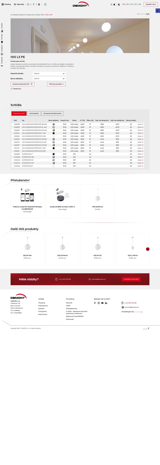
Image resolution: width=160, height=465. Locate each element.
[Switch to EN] (127, 4)
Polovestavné (43, 312)
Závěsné (41, 314)
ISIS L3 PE (49, 15)
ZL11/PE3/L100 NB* (28, 163)
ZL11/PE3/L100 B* (27, 172)
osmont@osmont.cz (98, 285)
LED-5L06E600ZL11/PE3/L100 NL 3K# (34, 148)
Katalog (15, 15)
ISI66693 (17, 133)
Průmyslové (42, 317)
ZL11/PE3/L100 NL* (28, 166)
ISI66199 (17, 145)
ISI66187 (16, 151)
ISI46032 (17, 169)
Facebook (2, 62)
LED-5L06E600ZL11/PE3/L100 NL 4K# (34, 133)
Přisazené (41, 309)
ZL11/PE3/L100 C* (27, 160)
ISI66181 (16, 157)
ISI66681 (17, 142)
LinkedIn (2, 27)
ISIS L (43, 15)
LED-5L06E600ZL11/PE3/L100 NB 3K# (34, 145)
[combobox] (49, 69)
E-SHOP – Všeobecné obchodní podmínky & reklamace (76, 318)
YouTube (2, 38)
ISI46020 (17, 172)
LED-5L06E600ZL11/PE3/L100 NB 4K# (34, 130)
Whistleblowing (71, 314)
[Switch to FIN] (139, 4)
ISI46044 (17, 166)
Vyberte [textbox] (36, 69)
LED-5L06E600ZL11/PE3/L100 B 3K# (34, 157)
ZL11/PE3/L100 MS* (28, 169)
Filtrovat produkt (55, 80)
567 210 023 (64, 285)
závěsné (22, 15)
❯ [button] (147, 255)
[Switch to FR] (136, 4)
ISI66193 (16, 148)
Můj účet (69, 309)
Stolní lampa (42, 320)
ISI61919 (16, 139)
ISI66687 (17, 136)
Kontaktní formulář (131, 285)
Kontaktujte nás (128, 318)
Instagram (2, 50)
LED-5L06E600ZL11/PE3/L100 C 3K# (34, 154)
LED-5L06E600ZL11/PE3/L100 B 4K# (34, 142)
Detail (140, 130)
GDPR (68, 312)
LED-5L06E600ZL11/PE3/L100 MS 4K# (34, 136)
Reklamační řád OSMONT (75, 322)
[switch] (115, 5)
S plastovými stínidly (33, 15)
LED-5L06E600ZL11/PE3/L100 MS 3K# (34, 151)
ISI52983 (17, 160)
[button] (158, 10)
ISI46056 (17, 163)
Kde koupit (70, 325)
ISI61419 (16, 154)
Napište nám (151, 4)
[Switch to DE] (132, 4)
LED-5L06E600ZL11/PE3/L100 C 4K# (34, 139)
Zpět (147, 14)
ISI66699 (17, 130)
